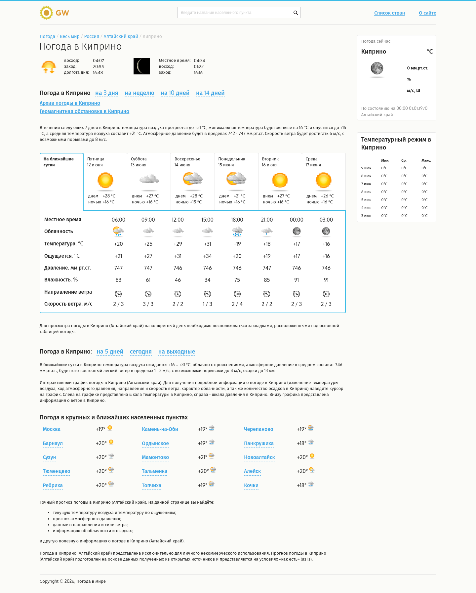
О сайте (427, 13)
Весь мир (70, 36)
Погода (47, 36)
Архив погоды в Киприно (70, 103)
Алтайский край (121, 36)
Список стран (389, 13)
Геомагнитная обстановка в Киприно (84, 111)
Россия (91, 36)
